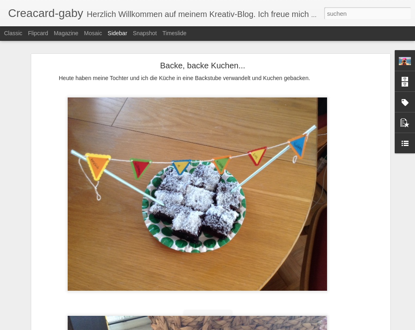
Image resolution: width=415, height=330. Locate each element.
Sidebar (117, 33)
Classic (13, 33)
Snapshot (145, 33)
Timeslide (174, 33)
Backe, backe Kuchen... (202, 65)
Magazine (66, 33)
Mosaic (93, 33)
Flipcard (38, 33)
